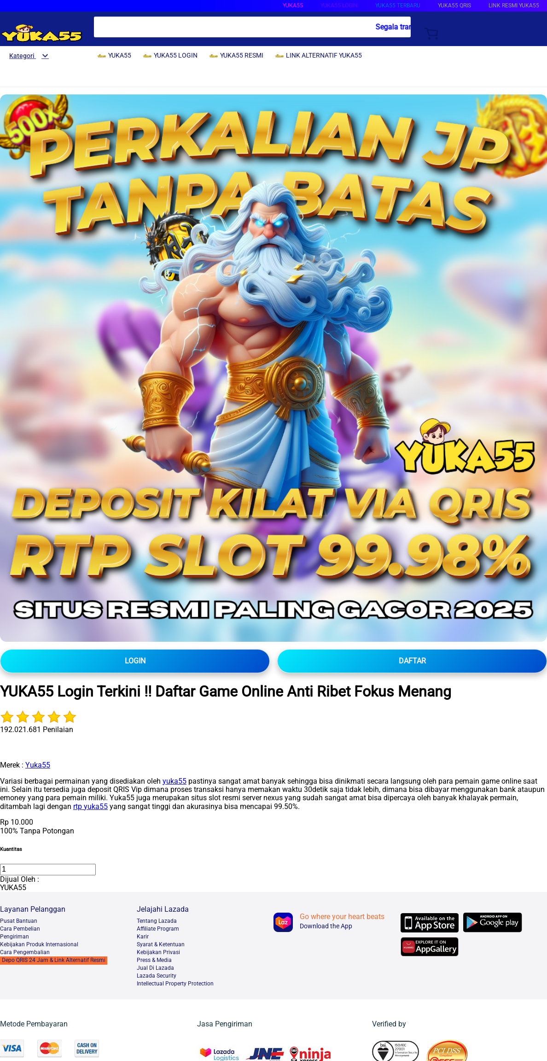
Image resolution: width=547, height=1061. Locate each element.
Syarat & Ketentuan (161, 944)
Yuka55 (37, 765)
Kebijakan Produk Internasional (39, 944)
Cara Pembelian (20, 929)
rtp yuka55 (90, 806)
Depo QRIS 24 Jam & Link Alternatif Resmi (53, 960)
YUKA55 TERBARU (397, 5)
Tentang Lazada (157, 921)
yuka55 (174, 781)
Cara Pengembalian (25, 952)
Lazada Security (156, 976)
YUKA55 (293, 5)
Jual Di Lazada (155, 968)
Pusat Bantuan (18, 921)
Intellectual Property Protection (175, 983)
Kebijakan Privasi (158, 952)
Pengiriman (14, 936)
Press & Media (154, 960)
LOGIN (135, 661)
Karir (143, 936)
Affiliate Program (158, 929)
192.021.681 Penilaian (36, 729)
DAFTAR (412, 661)
